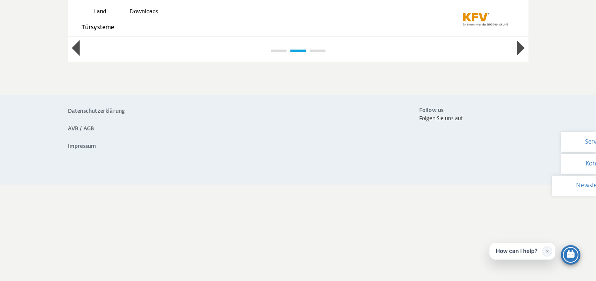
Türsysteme (98, 27)
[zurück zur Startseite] (485, 19)
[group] (298, 39)
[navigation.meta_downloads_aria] (137, 11)
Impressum (82, 146)
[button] (76, 48)
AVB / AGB (81, 129)
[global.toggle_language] (93, 11)
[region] (298, 48)
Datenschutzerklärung (96, 111)
